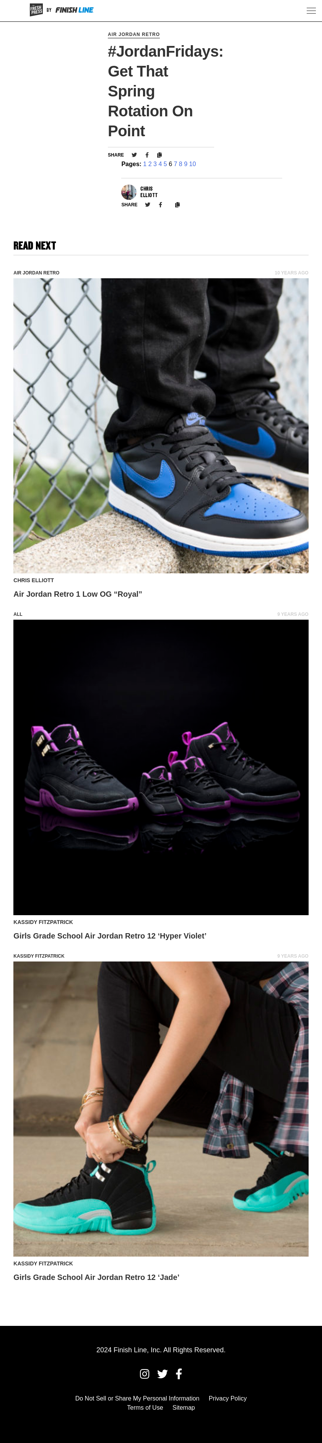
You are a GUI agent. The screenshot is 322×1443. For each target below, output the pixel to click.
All (17, 614)
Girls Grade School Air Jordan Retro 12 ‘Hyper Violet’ (110, 936)
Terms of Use (145, 1407)
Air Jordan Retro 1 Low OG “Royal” (77, 594)
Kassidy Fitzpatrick (38, 956)
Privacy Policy (228, 1398)
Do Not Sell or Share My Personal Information (137, 1398)
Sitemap (183, 1407)
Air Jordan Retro (134, 34)
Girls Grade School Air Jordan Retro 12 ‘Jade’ (96, 1277)
